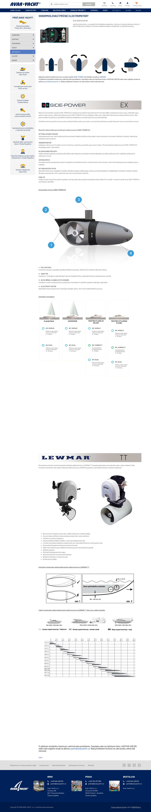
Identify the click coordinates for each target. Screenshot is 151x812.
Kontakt (15, 39)
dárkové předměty (78, 10)
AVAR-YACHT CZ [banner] (25, 4)
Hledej (89, 4)
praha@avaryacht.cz (96, 784)
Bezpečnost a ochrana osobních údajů (23, 765)
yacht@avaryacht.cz (52, 81)
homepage (16, 35)
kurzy (105, 10)
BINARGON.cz (136, 807)
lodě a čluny (15, 10)
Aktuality (116, 10)
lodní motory (30, 10)
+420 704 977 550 (94, 781)
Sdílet (40, 757)
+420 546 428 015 (56, 781)
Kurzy (14, 48)
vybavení (44, 10)
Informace (16, 43)
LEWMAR (102, 77)
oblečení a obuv (59, 10)
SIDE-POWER (79, 77)
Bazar (138, 10)
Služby (128, 10)
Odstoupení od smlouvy (77, 765)
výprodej (94, 10)
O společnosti (44, 765)
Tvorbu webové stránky (119, 807)
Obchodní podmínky (58, 765)
